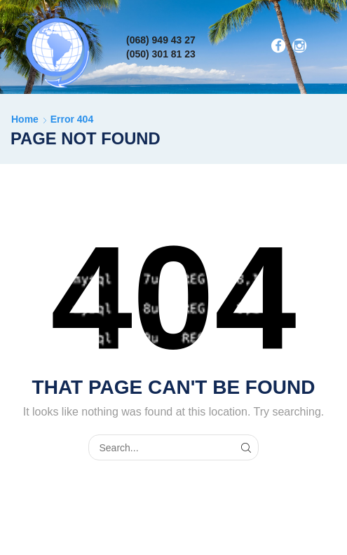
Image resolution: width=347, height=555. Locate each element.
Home (25, 119)
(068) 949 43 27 (161, 40)
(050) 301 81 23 (161, 54)
